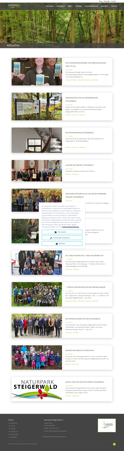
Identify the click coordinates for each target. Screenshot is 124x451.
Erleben (78, 6)
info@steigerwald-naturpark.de (57, 431)
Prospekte (14, 437)
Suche (113, 1)
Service (114, 6)
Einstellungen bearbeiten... (62, 238)
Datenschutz (14, 434)
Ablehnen (62, 243)
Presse (13, 426)
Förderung (14, 423)
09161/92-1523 (54, 428)
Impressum (14, 431)
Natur (70, 6)
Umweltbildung (91, 6)
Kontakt (107, 1)
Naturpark (61, 6)
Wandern (104, 6)
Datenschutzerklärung (70, 227)
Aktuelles (50, 6)
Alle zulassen (62, 232)
